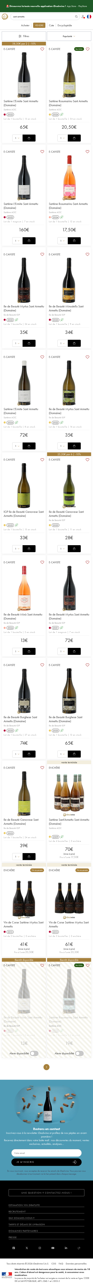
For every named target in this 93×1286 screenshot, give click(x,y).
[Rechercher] (45, 16)
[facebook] (14, 1248)
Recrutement (17, 1211)
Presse (13, 1237)
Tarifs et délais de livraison (27, 1224)
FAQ (61, 1263)
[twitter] (27, 1248)
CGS (53, 1263)
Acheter (25, 25)
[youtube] (52, 1248)
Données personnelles (76, 1263)
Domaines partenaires (23, 1230)
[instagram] (40, 1248)
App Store (71, 6)
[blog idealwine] (79, 1248)
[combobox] (69, 36)
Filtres (24, 36)
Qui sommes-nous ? (22, 1218)
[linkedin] (66, 1248)
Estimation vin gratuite (24, 1205)
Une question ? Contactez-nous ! (46, 1192)
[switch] (34, 1053)
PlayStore (82, 6)
